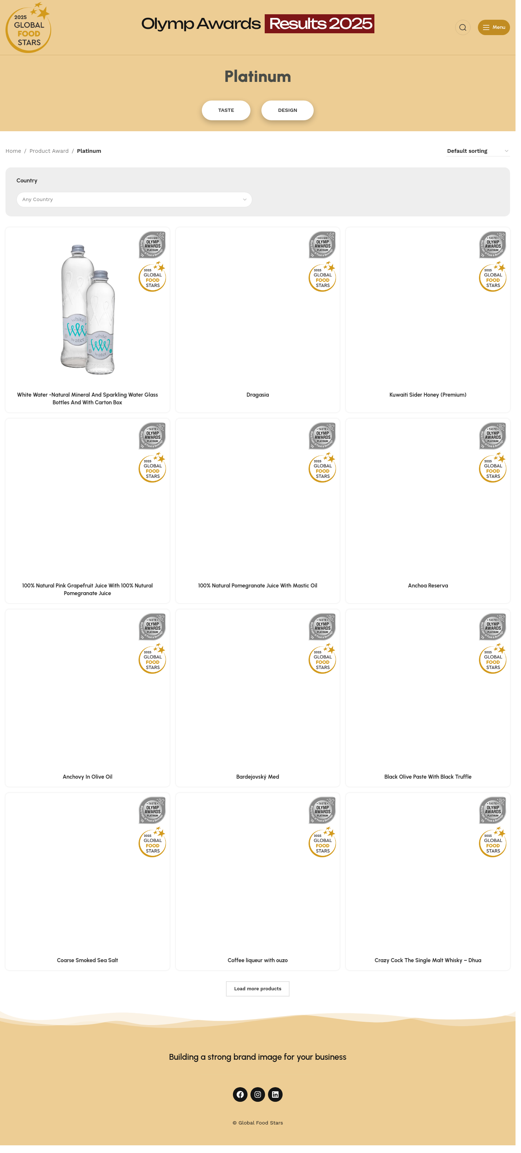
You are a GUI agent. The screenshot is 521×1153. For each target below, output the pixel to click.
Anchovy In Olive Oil (87, 777)
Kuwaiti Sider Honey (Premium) (428, 394)
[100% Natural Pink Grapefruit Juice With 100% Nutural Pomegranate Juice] (87, 501)
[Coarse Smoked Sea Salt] (87, 876)
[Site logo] (28, 27)
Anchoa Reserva (428, 585)
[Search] (463, 27)
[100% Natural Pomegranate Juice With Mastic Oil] (258, 501)
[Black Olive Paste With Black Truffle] (428, 692)
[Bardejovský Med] (258, 692)
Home (13, 151)
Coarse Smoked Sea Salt (87, 960)
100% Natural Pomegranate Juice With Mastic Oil (257, 585)
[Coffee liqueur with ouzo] (258, 876)
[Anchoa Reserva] (428, 501)
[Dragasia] (258, 309)
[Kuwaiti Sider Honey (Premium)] (428, 309)
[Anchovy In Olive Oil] (87, 692)
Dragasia (258, 394)
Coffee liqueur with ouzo (258, 960)
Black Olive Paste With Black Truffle (428, 777)
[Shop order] (478, 151)
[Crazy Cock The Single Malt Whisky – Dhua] (428, 876)
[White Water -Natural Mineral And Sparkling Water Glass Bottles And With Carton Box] (87, 309)
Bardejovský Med (257, 777)
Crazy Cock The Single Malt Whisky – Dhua (428, 960)
